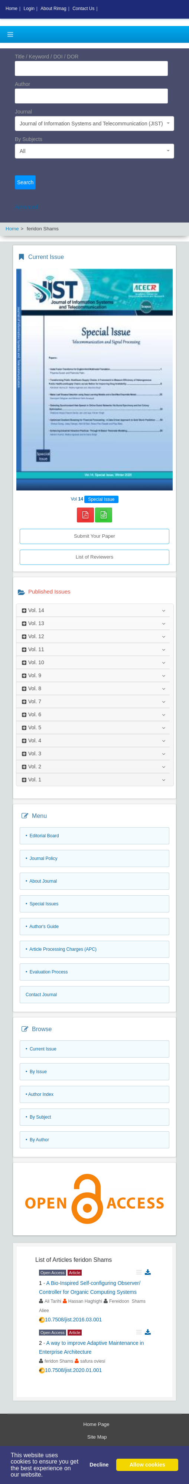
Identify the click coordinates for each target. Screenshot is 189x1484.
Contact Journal (41, 994)
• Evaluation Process (47, 972)
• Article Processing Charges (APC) (61, 949)
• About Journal (41, 881)
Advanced (26, 207)
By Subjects (28, 139)
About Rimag (53, 8)
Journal (23, 112)
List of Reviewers (94, 557)
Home (11, 8)
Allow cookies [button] (147, 1465)
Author (22, 84)
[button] (46, 1475)
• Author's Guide (42, 926)
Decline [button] (98, 1465)
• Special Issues (42, 903)
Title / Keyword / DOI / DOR (46, 57)
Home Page (96, 1424)
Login (28, 8)
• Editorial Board (42, 835)
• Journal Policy (42, 858)
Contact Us (83, 8)
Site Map (97, 1437)
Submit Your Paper (94, 536)
